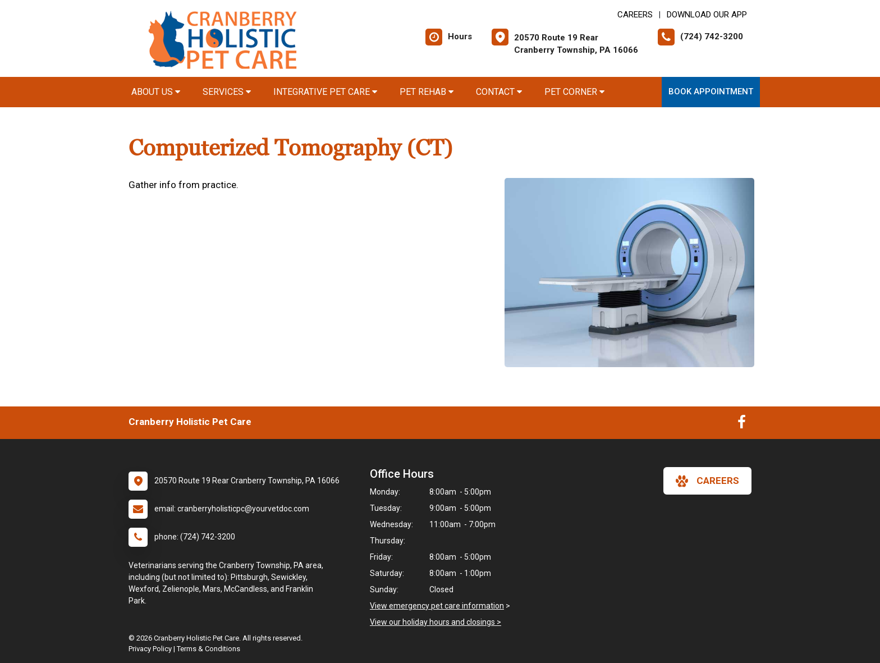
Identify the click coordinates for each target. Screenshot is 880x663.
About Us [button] (155, 91)
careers (707, 481)
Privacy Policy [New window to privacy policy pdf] (150, 648)
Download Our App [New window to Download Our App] (707, 15)
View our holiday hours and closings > (435, 622)
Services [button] (227, 91)
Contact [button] (499, 91)
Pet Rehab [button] (426, 91)
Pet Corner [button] (574, 91)
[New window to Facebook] (741, 424)
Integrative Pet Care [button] (325, 91)
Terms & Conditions (208, 648)
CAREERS (635, 15)
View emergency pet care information (437, 605)
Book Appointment (710, 91)
